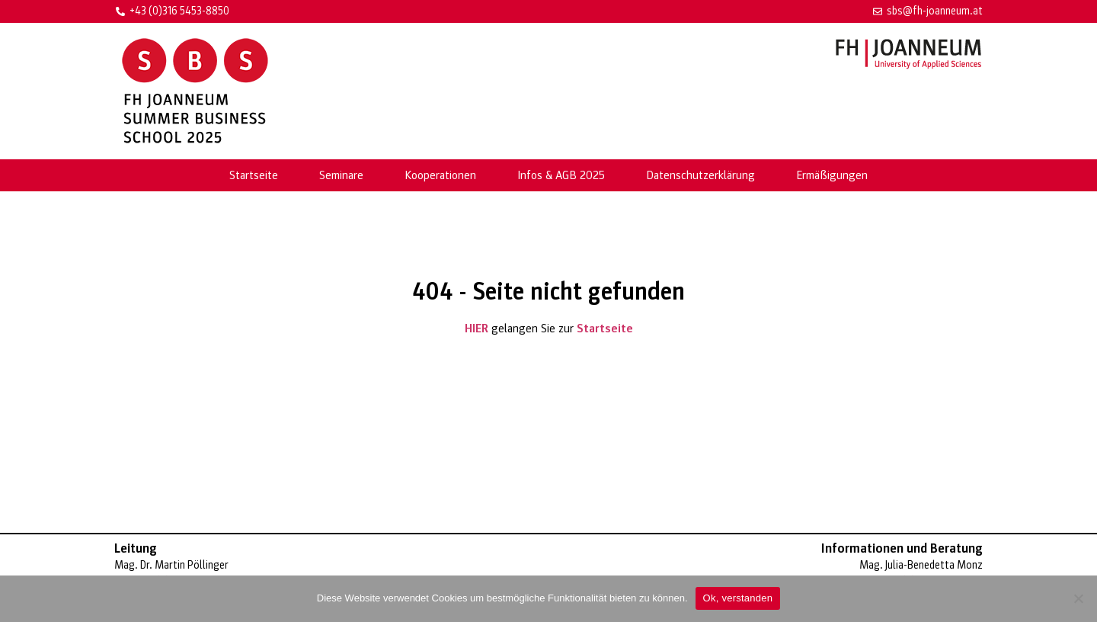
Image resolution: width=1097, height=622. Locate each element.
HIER (476, 328)
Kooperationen (440, 175)
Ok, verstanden (738, 598)
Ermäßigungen (832, 175)
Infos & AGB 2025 (561, 175)
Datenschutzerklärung (700, 175)
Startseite (253, 175)
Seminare (341, 175)
